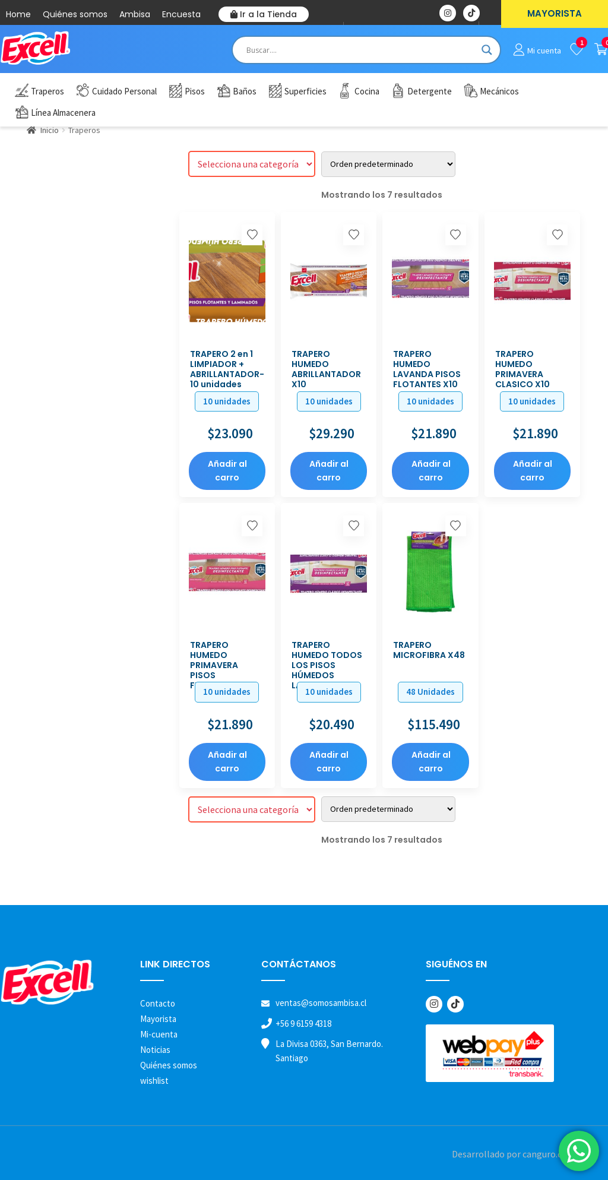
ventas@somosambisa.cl (321, 1002)
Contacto (157, 1003)
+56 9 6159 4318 (303, 1023)
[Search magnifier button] (487, 50)
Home (18, 14)
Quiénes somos (75, 14)
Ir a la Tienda (263, 14)
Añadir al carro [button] (227, 470)
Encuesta (181, 14)
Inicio (49, 130)
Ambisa (134, 14)
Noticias (155, 1049)
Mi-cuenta (159, 1034)
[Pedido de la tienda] (388, 164)
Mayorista (158, 1018)
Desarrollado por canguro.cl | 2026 (521, 1154)
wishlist (154, 1080)
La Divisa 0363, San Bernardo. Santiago (329, 1051)
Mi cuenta (544, 50)
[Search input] (361, 50)
